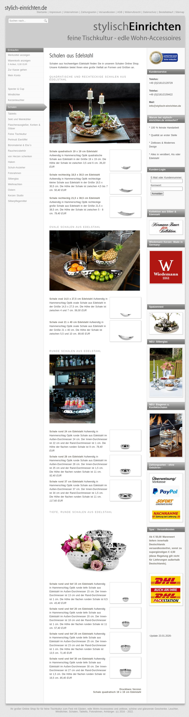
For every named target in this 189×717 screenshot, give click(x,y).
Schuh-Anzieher (16, 167)
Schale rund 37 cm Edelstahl (66, 481)
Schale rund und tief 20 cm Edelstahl (71, 608)
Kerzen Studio (16, 195)
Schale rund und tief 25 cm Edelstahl (71, 633)
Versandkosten (107, 12)
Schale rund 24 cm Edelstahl (66, 431)
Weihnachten (15, 184)
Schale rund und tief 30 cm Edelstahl (71, 658)
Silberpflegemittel (17, 201)
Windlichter (14, 94)
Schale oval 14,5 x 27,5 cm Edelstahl (71, 298)
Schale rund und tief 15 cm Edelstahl (71, 584)
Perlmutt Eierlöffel (17, 139)
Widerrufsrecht (133, 12)
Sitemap (179, 12)
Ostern (11, 190)
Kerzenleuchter (16, 100)
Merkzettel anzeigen (19, 55)
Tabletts (12, 113)
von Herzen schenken (20, 156)
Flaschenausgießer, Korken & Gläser (24, 126)
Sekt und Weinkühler (19, 119)
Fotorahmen (14, 173)
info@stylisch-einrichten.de (165, 106)
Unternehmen (71, 12)
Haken (11, 162)
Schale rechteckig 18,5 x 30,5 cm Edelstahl (74, 174)
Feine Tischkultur (17, 134)
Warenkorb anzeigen (19, 62)
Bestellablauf (166, 12)
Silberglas (13, 178)
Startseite (42, 12)
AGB (119, 12)
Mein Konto (14, 75)
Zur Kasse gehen (17, 69)
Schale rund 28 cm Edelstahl (66, 456)
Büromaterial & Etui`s (19, 145)
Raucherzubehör (17, 150)
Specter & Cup (16, 89)
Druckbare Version (130, 689)
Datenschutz (150, 12)
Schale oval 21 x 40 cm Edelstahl (69, 322)
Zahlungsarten (88, 12)
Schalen (12, 107)
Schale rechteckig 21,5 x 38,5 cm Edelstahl (74, 198)
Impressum (55, 12)
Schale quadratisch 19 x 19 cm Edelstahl (73, 151)
